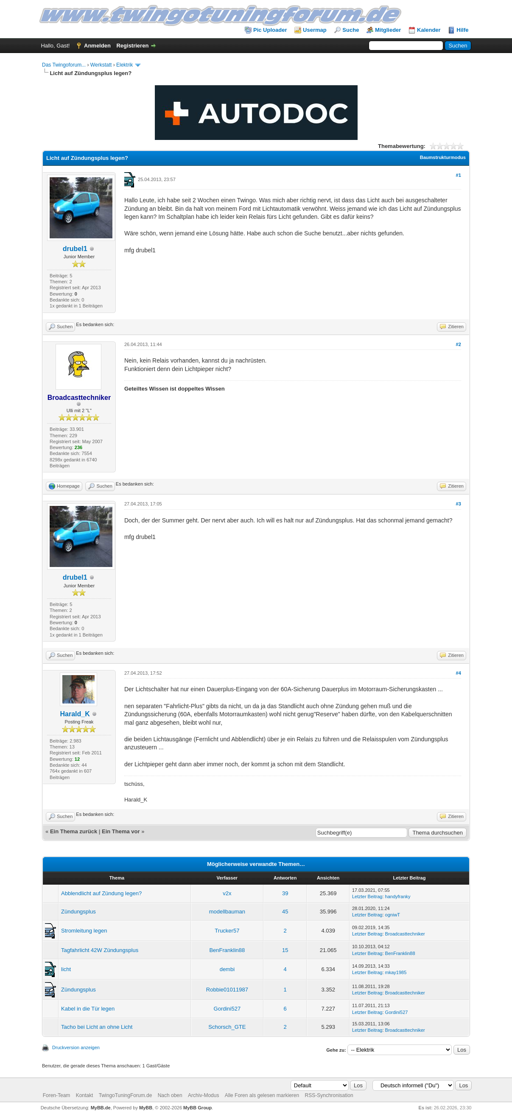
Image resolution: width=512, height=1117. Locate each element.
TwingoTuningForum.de (125, 1095)
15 (285, 950)
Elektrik (124, 65)
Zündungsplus (78, 911)
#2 (458, 344)
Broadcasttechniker (405, 933)
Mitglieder (388, 30)
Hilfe (462, 30)
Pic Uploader (270, 30)
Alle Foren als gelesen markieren (262, 1095)
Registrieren (132, 45)
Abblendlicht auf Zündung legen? (101, 893)
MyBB (145, 1107)
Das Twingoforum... (64, 65)
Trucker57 (227, 930)
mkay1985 (396, 972)
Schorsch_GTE (227, 1027)
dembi (227, 969)
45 (285, 911)
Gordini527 (227, 1008)
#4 (458, 673)
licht (66, 969)
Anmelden (97, 45)
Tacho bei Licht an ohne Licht (96, 1027)
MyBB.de (101, 1107)
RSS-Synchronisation (329, 1095)
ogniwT (392, 914)
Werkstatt (101, 65)
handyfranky (398, 896)
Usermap (315, 30)
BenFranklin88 (227, 950)
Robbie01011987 (227, 989)
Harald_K (75, 714)
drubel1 (75, 248)
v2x (227, 893)
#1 (458, 175)
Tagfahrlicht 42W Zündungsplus (99, 950)
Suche (350, 30)
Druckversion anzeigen (76, 1047)
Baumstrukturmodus (443, 157)
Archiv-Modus (203, 1095)
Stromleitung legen (84, 930)
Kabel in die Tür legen (88, 1008)
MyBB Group (197, 1107)
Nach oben (170, 1095)
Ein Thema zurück (73, 831)
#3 (458, 503)
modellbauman (227, 911)
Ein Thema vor (121, 831)
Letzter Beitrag (367, 896)
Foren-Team (56, 1095)
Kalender (429, 30)
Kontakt (84, 1095)
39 (285, 893)
